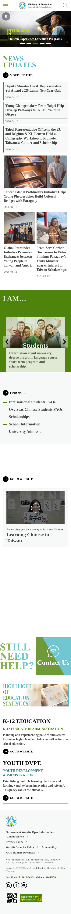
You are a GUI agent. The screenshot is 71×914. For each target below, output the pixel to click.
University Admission (26, 431)
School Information (24, 424)
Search (65, 5)
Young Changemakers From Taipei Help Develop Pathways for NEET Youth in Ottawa (34, 110)
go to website (21, 479)
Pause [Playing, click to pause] (6, 16)
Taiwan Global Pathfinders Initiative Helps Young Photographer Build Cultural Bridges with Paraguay (35, 196)
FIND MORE (18, 392)
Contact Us (53, 662)
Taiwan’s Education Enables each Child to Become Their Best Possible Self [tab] (48, 44)
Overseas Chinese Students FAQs (36, 409)
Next (64, 360)
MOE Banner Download (20, 852)
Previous (6, 360)
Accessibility (49, 847)
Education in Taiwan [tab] (42, 44)
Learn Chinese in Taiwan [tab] (29, 44)
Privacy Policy (14, 841)
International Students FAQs (32, 402)
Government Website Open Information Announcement (30, 834)
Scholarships (19, 417)
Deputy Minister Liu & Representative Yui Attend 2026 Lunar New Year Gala (33, 88)
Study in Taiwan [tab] (22, 44)
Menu (5, 5)
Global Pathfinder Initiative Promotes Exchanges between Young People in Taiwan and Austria (18, 256)
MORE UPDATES (21, 75)
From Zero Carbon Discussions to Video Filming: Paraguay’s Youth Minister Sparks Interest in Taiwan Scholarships (52, 259)
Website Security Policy (20, 847)
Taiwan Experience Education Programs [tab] (35, 44)
